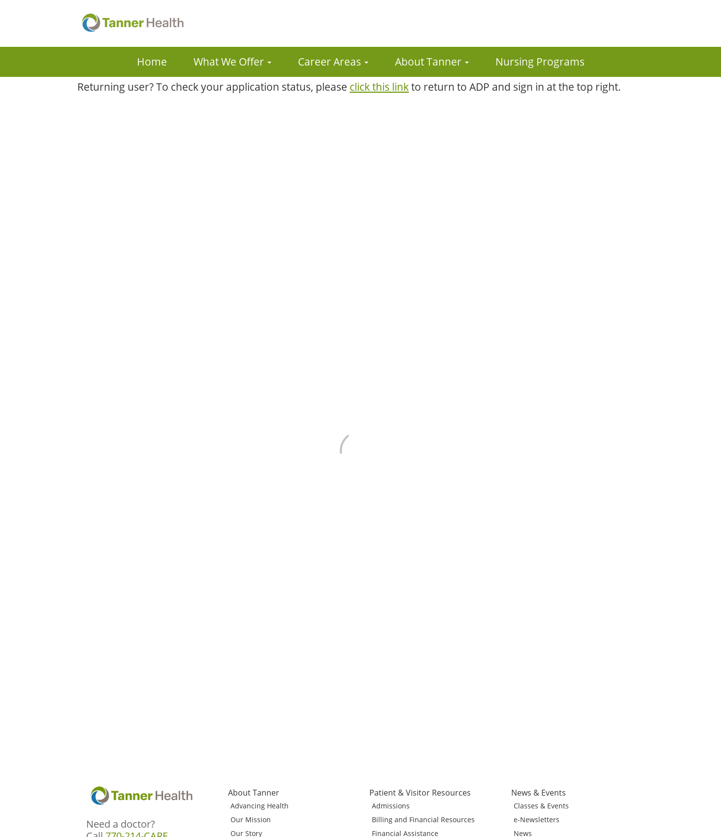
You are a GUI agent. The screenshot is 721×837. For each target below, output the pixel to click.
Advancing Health (259, 805)
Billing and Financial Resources (423, 819)
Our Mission (250, 819)
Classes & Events (541, 805)
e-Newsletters (536, 819)
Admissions (391, 805)
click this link (379, 87)
